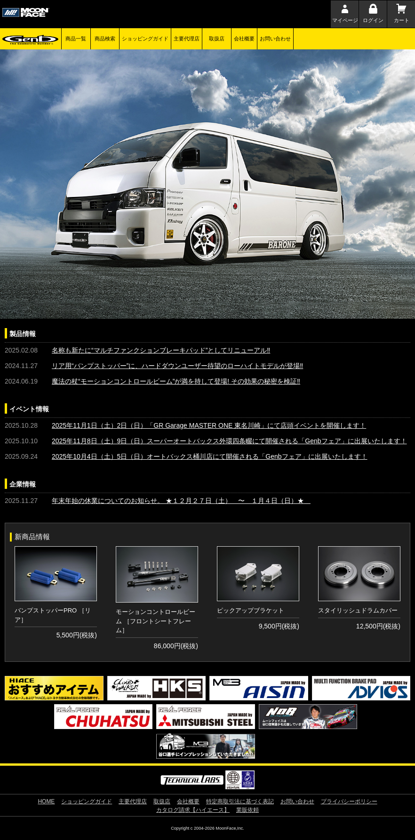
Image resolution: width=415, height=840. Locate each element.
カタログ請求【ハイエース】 (193, 810)
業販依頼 (247, 810)
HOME (46, 801)
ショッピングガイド (145, 38)
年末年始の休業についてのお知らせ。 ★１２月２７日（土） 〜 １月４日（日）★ (181, 500)
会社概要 (244, 38)
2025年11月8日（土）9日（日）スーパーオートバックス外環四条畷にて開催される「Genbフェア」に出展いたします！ (229, 441)
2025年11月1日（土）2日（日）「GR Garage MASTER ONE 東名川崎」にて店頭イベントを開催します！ (209, 425)
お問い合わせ (275, 38)
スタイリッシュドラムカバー (358, 610)
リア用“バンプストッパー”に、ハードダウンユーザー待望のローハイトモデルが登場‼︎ (177, 365)
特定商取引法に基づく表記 (240, 801)
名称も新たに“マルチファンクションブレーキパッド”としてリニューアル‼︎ (161, 350)
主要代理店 (187, 38)
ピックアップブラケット (250, 610)
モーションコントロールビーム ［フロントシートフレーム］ (155, 621)
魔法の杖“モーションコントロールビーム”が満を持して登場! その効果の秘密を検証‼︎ (176, 381)
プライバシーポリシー (349, 801)
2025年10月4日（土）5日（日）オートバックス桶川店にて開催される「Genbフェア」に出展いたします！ (209, 456)
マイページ (345, 20)
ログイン (373, 20)
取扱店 (216, 38)
